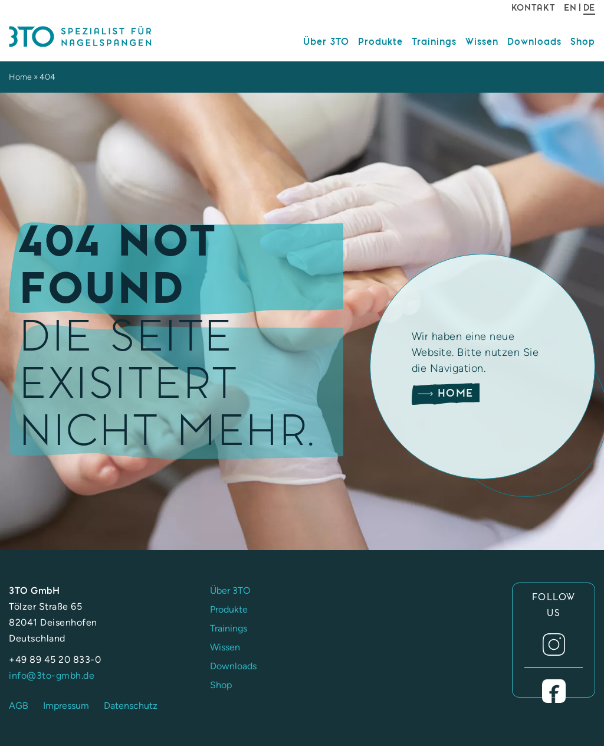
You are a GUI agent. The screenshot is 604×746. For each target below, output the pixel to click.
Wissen (481, 41)
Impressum (66, 705)
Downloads (534, 41)
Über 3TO (326, 41)
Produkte (380, 41)
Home (20, 77)
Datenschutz (130, 705)
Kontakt (533, 8)
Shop (582, 41)
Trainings (434, 41)
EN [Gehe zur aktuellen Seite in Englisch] (570, 8)
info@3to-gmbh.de (51, 675)
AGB (18, 705)
